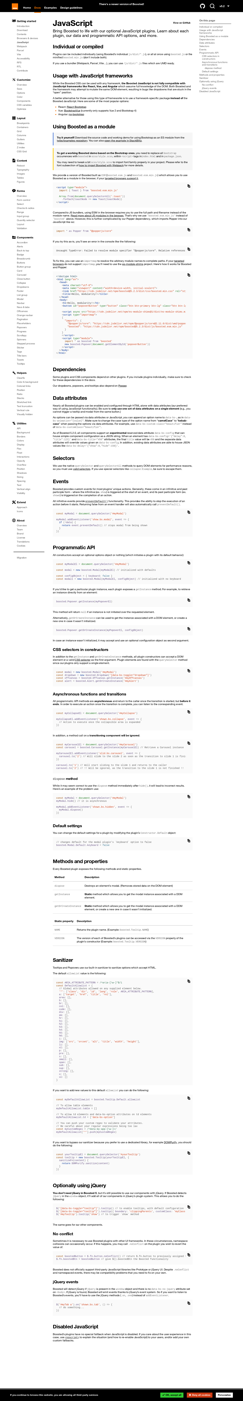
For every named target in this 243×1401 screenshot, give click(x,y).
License (21, 542)
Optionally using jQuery (211, 86)
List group (22, 299)
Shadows (22, 477)
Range (20, 216)
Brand (20, 538)
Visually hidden (25, 419)
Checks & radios (25, 212)
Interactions (23, 461)
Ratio (19, 398)
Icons (20, 516)
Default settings (210, 76)
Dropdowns (23, 291)
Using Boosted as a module (213, 40)
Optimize (21, 113)
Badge (20, 259)
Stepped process (26, 348)
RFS (19, 67)
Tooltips (21, 368)
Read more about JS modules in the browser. (97, 220)
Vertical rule (23, 414)
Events (202, 54)
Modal (20, 303)
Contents (21, 38)
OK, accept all (173, 1394)
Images (21, 178)
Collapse (21, 287)
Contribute (22, 75)
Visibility (21, 497)
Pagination (22, 323)
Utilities (20, 148)
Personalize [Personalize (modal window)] (224, 1394)
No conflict (207, 89)
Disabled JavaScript (209, 96)
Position (21, 394)
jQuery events (209, 92)
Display (20, 449)
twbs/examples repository (72, 145)
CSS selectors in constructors (210, 62)
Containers (22, 131)
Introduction (23, 30)
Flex (19, 453)
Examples (52, 11)
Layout (20, 228)
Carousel (21, 279)
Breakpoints (23, 127)
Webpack (22, 51)
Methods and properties (211, 79)
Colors (20, 445)
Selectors (204, 50)
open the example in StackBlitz (123, 145)
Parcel (20, 55)
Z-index (21, 152)
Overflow (21, 469)
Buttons (21, 267)
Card (19, 275)
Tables (20, 182)
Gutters (21, 144)
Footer (20, 295)
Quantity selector (26, 224)
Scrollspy (21, 340)
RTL (19, 71)
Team (20, 534)
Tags (19, 356)
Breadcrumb (23, 263)
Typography (23, 174)
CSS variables (24, 109)
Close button (23, 283)
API (19, 433)
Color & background (27, 386)
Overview (22, 89)
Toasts (20, 364)
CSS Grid (22, 156)
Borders (21, 441)
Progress (21, 336)
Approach (22, 511)
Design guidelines (73, 11)
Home (29, 11)
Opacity (21, 465)
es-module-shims (132, 268)
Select (20, 208)
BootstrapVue (72, 115)
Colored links (24, 390)
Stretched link (24, 406)
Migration (22, 562)
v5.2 (225, 10)
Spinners (21, 344)
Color (20, 101)
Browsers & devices (27, 42)
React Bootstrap (76, 111)
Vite (19, 59)
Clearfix (21, 382)
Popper (122, 390)
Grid (19, 135)
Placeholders (24, 328)
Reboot (20, 170)
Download (22, 34)
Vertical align (23, 493)
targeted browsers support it (121, 183)
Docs (39, 11)
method (213, 72)
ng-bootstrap (76, 119)
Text (19, 489)
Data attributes (207, 47)
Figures (21, 186)
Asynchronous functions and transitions (214, 68)
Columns (21, 140)
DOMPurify (170, 1147)
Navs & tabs (23, 311)
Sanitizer (203, 82)
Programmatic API (209, 57)
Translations (23, 546)
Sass (19, 93)
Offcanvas (22, 315)
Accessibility (23, 63)
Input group (23, 220)
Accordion (22, 247)
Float (19, 457)
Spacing (21, 485)
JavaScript (23, 47)
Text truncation (25, 410)
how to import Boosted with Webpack (101, 170)
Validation (22, 233)
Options (21, 97)
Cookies (21, 550)
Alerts (20, 251)
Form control (23, 204)
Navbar (20, 307)
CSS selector (82, 664)
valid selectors (81, 473)
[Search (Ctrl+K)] (212, 10)
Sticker (20, 352)
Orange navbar (25, 319)
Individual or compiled (210, 31)
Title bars (21, 360)
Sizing (20, 481)
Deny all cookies (201, 1394)
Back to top (23, 255)
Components (23, 105)
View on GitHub (182, 27)
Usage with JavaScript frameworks (211, 36)
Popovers (22, 332)
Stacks (20, 402)
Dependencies (207, 44)
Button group (24, 271)
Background (23, 437)
